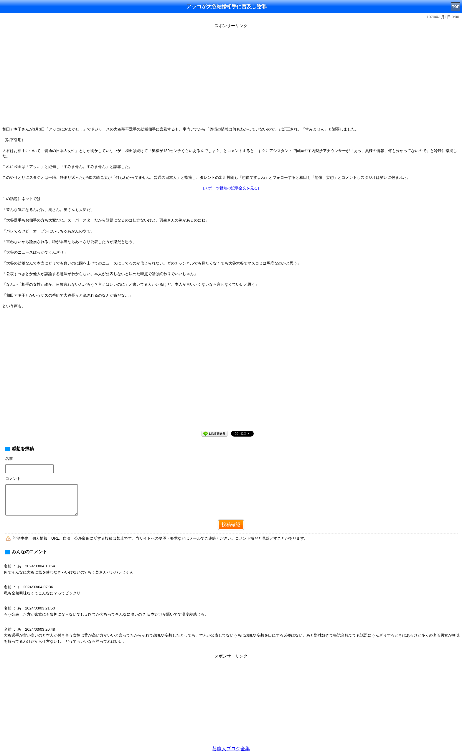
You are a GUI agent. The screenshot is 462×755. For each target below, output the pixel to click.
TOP (455, 7)
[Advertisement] (231, 701)
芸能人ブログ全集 (231, 748)
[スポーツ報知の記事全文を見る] (231, 188)
